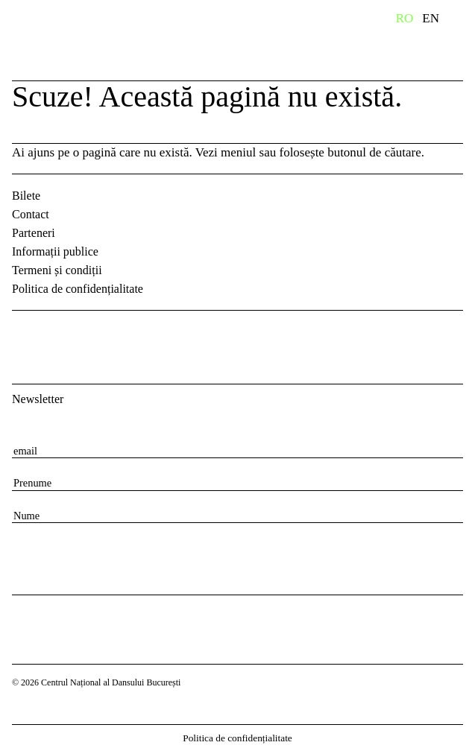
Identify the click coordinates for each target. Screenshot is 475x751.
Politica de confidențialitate (77, 288)
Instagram (64, 334)
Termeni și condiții (57, 270)
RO (405, 18)
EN (430, 18)
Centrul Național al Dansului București (126, 39)
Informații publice (55, 251)
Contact (30, 214)
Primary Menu (464, 21)
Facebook (25, 334)
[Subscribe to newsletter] (30, 556)
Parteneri (33, 232)
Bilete (26, 195)
